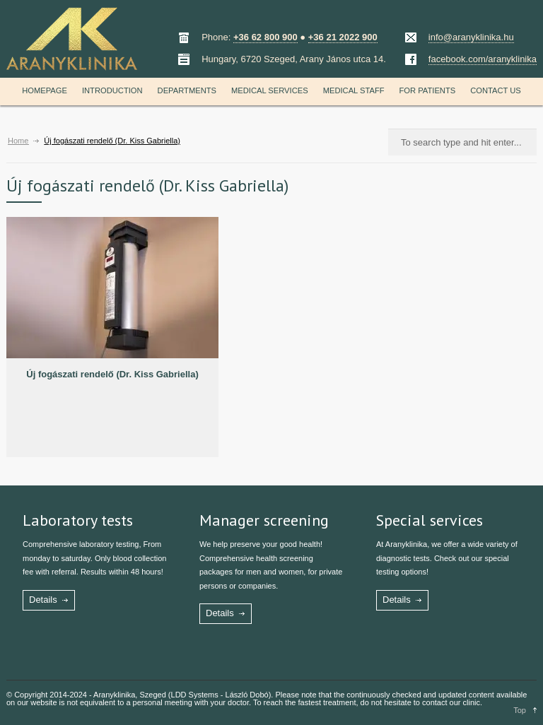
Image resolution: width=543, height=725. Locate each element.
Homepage (44, 90)
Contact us (495, 90)
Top (519, 710)
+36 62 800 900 (265, 37)
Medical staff (354, 90)
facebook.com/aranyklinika (482, 59)
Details (43, 599)
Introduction (112, 90)
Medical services (269, 90)
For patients (427, 90)
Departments (187, 90)
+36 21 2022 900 (343, 37)
